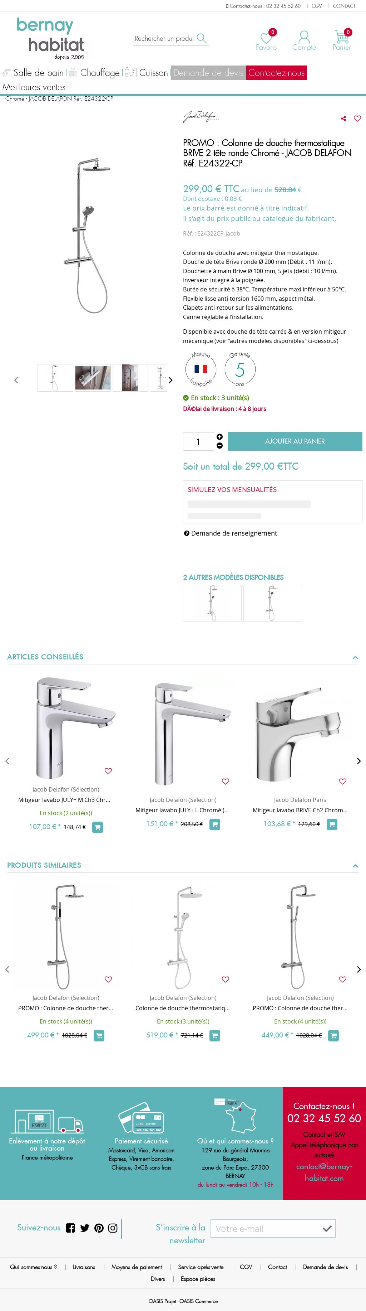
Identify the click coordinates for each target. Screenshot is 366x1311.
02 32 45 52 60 (324, 1118)
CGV (246, 1267)
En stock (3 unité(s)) (183, 1021)
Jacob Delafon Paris (300, 800)
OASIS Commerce (198, 1301)
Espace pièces (198, 1279)
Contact (277, 1267)
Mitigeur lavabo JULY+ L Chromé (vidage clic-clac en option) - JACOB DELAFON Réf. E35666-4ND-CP (183, 810)
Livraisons (84, 1267)
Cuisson (145, 73)
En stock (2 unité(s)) (66, 813)
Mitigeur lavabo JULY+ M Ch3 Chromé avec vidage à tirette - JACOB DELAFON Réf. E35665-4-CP (65, 800)
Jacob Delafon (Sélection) (66, 789)
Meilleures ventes (33, 87)
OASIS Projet (162, 1301)
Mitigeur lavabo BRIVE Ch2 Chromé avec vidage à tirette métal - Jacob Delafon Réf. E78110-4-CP (300, 810)
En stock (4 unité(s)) (66, 1021)
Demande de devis (207, 73)
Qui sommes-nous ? (33, 1267)
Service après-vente (200, 1267)
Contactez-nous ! (324, 1105)
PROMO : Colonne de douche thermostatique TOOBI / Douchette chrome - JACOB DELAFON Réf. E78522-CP (300, 1008)
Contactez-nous (275, 73)
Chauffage (93, 73)
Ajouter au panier (295, 441)
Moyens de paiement (137, 1267)
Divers (158, 1279)
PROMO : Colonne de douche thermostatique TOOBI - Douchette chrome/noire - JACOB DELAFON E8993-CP (65, 1008)
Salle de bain (33, 73)
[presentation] (16, 380)
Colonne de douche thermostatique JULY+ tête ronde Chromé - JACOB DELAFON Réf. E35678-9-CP (183, 1008)
